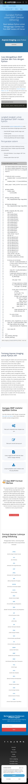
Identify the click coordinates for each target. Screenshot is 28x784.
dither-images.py (6, 340)
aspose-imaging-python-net (16, 126)
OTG (14, 693)
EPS (14, 676)
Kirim (14, 729)
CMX (14, 687)
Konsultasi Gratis (14, 763)
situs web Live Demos (7, 416)
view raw (24, 340)
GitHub (19, 340)
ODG (14, 699)
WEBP (14, 647)
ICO (14, 557)
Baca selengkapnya (14, 515)
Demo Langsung (14, 759)
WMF (14, 653)
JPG (14, 563)
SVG (14, 670)
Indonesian (18, 2)
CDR (14, 682)
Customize (8, 779)
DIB (14, 578)
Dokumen (13, 756)
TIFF (14, 636)
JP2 (14, 618)
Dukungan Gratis (14, 761)
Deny (19, 779)
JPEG (14, 572)
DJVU (14, 590)
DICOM (14, 584)
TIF (14, 641)
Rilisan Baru (14, 752)
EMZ (14, 607)
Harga (13, 754)
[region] (14, 252)
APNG (13, 551)
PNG (14, 630)
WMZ (14, 659)
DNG (14, 595)
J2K (14, 624)
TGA (14, 664)
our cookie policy (17, 772)
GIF (14, 613)
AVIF (14, 569)
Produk (13, 749)
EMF (14, 601)
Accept (14, 775)
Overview (14, 44)
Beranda (14, 747)
